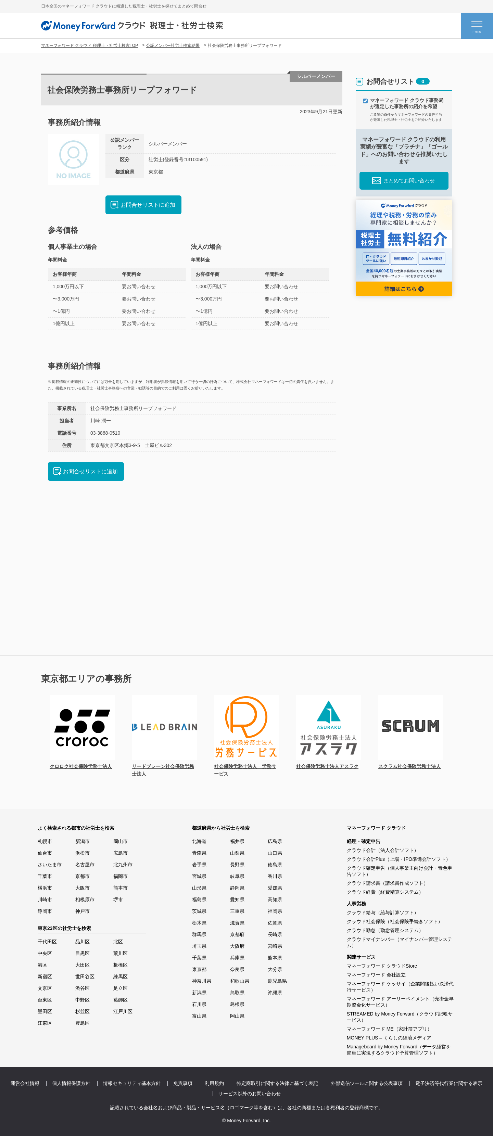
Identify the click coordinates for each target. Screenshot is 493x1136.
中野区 (82, 1000)
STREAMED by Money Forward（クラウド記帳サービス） (400, 1017)
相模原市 (84, 899)
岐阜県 (237, 876)
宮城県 (199, 876)
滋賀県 (237, 923)
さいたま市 (50, 864)
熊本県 (275, 957)
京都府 (237, 934)
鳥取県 (237, 992)
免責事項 (182, 1083)
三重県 (237, 911)
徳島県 (275, 864)
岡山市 (120, 841)
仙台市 (45, 853)
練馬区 (120, 976)
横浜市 (45, 888)
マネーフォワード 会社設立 (376, 975)
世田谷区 (84, 976)
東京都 (156, 172)
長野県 (237, 864)
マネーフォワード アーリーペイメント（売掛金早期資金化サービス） (400, 1002)
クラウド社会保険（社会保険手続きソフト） (395, 921)
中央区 (45, 953)
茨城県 (199, 911)
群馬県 (199, 934)
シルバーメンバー (168, 143)
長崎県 (275, 934)
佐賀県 (275, 923)
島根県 (237, 1004)
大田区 (82, 965)
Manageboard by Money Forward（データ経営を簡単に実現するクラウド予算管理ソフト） (399, 1050)
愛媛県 (275, 888)
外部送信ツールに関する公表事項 (367, 1083)
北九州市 (122, 864)
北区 (118, 941)
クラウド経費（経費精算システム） (385, 892)
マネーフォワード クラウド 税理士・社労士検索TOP (89, 45)
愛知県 (237, 899)
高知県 (275, 899)
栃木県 (199, 923)
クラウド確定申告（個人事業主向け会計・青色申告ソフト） (399, 871)
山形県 (199, 888)
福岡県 (275, 911)
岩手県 (199, 864)
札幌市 (45, 841)
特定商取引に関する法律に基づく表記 (277, 1083)
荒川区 (120, 953)
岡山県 (237, 1016)
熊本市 (120, 888)
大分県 (275, 969)
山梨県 (237, 853)
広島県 (275, 841)
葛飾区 (120, 1000)
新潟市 (82, 841)
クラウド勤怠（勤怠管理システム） (385, 930)
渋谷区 (82, 988)
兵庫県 (237, 957)
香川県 (275, 876)
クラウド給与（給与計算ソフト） (383, 912)
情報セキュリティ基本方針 (132, 1083)
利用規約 (214, 1083)
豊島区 (82, 1023)
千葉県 (199, 957)
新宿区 (45, 976)
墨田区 (45, 1011)
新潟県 (199, 992)
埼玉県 (199, 946)
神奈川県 (201, 981)
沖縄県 (275, 992)
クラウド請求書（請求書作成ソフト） (387, 883)
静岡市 (45, 911)
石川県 (199, 1004)
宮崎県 (275, 946)
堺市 (118, 899)
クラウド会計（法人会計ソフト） (383, 850)
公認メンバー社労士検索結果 (173, 45)
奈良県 (237, 969)
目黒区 (82, 953)
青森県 (199, 853)
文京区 (45, 988)
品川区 (82, 941)
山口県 (275, 853)
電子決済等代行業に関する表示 (448, 1083)
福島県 (199, 899)
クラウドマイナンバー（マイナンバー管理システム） (399, 942)
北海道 (199, 841)
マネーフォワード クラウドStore (382, 966)
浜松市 (82, 853)
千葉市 (45, 876)
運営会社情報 (25, 1083)
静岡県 (237, 888)
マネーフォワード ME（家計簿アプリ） (389, 1029)
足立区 (120, 988)
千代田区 (47, 941)
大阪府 (237, 946)
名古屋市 (84, 864)
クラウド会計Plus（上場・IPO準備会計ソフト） (399, 859)
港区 (42, 965)
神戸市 (82, 911)
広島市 (120, 853)
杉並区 (82, 1011)
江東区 (45, 1023)
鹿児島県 (277, 981)
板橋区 (120, 965)
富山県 (199, 1016)
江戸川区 (122, 1011)
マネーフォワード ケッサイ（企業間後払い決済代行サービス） (400, 987)
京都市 (82, 876)
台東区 (45, 1000)
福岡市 (120, 876)
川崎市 (45, 899)
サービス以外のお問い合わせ (249, 1093)
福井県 (237, 841)
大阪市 (82, 888)
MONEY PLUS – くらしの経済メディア (389, 1038)
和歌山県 (239, 981)
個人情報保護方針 (71, 1083)
